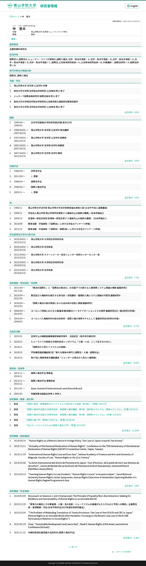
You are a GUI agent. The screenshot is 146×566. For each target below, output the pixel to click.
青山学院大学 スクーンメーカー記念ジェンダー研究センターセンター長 (65, 254)
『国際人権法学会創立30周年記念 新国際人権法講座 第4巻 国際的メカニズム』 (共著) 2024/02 (73, 414)
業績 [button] (13, 38)
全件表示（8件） (132, 485)
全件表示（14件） (132, 537)
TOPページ (14, 16)
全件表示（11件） (132, 326)
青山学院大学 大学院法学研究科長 (47, 239)
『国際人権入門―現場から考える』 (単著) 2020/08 (50, 419)
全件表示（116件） (131, 430)
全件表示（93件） (132, 362)
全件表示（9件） (132, 197)
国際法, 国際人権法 (19, 75)
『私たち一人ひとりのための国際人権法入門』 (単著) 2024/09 (55, 425)
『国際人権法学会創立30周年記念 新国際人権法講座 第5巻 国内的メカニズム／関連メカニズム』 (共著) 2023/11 (81, 409)
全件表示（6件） (132, 112)
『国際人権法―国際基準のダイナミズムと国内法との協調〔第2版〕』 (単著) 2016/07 (66, 403)
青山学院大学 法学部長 (42, 246)
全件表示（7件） (132, 277)
